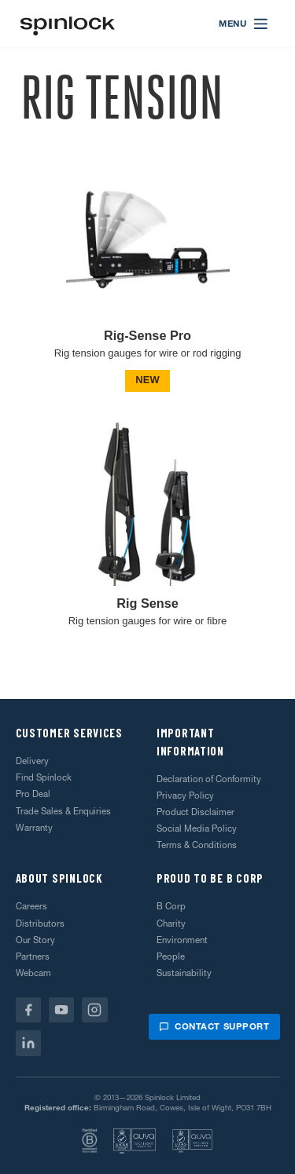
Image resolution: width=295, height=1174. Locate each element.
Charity (171, 923)
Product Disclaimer (195, 811)
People (171, 956)
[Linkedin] (29, 1043)
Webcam (33, 972)
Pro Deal (33, 793)
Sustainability (184, 972)
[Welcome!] (67, 24)
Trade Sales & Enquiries (63, 811)
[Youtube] (62, 1010)
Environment (182, 939)
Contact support (214, 1026)
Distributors (40, 923)
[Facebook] (29, 1010)
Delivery (32, 760)
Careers (31, 906)
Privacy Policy (185, 795)
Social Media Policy (197, 828)
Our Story (35, 939)
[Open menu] (244, 23)
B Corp (171, 906)
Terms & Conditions (197, 844)
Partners (33, 956)
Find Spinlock (44, 777)
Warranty (34, 827)
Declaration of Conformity (209, 779)
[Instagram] (95, 1010)
